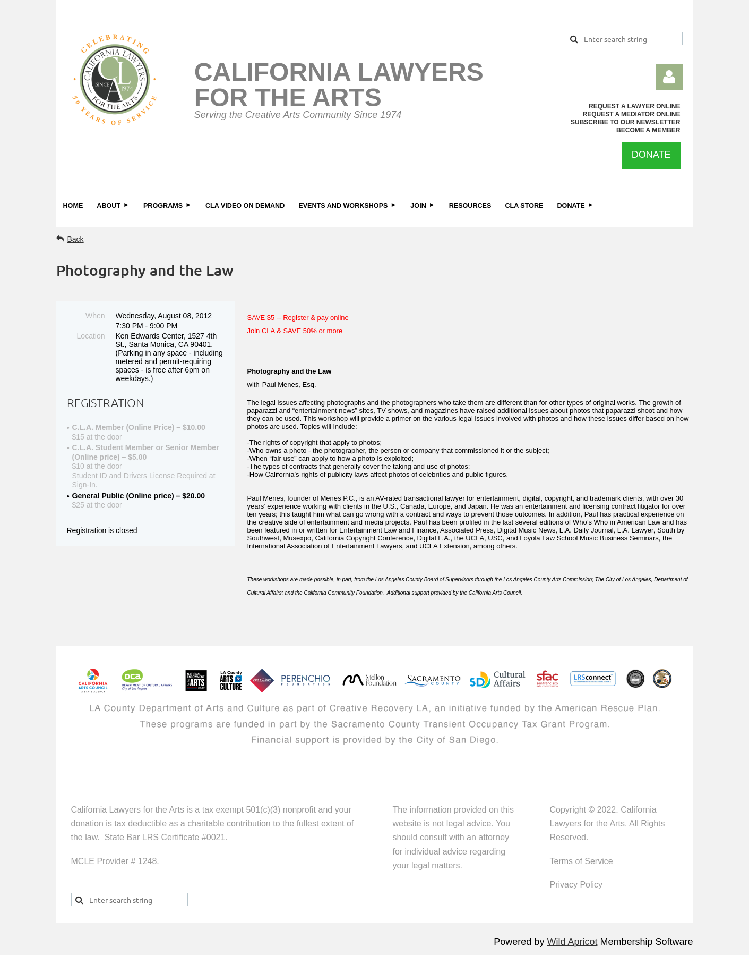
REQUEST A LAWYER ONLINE (634, 106)
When (95, 315)
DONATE (651, 154)
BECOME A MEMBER (648, 130)
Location (91, 336)
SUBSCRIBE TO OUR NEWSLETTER (625, 122)
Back (75, 239)
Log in (669, 77)
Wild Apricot (572, 941)
